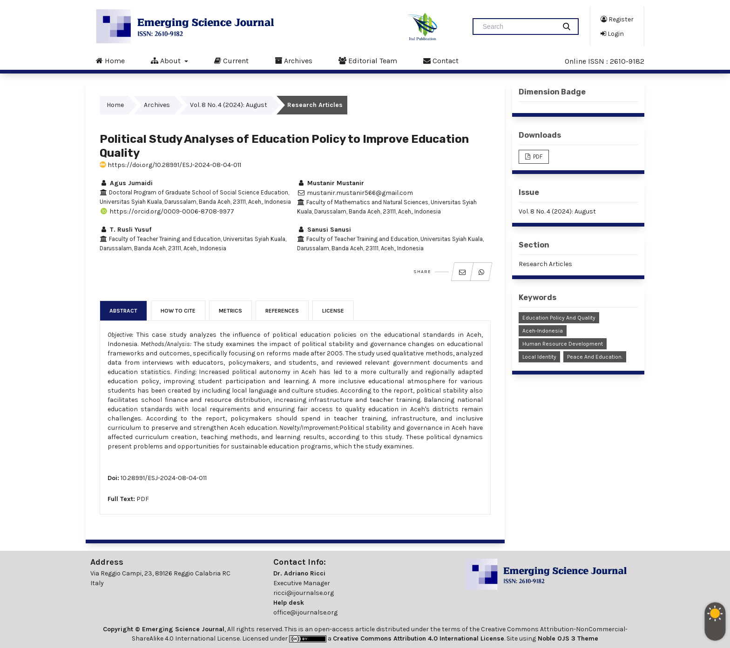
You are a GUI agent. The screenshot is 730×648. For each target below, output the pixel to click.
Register (617, 19)
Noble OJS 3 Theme (567, 638)
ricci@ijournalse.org (303, 593)
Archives (293, 60)
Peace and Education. (594, 357)
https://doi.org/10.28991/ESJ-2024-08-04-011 (170, 165)
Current (231, 60)
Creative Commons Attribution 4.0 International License (418, 638)
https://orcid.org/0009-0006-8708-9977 (167, 211)
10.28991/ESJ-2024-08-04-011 (164, 478)
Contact (441, 60)
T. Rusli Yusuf (125, 230)
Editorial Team (367, 60)
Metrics (230, 310)
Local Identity (539, 357)
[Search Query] (518, 26)
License (333, 310)
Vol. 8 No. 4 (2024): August (228, 105)
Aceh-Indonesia (542, 330)
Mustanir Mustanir (330, 183)
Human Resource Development (562, 344)
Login (612, 33)
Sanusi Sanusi (324, 230)
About (166, 60)
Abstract (123, 310)
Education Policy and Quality (558, 317)
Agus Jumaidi (126, 183)
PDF (142, 499)
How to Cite (178, 310)
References (282, 310)
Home (110, 60)
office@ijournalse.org (305, 612)
